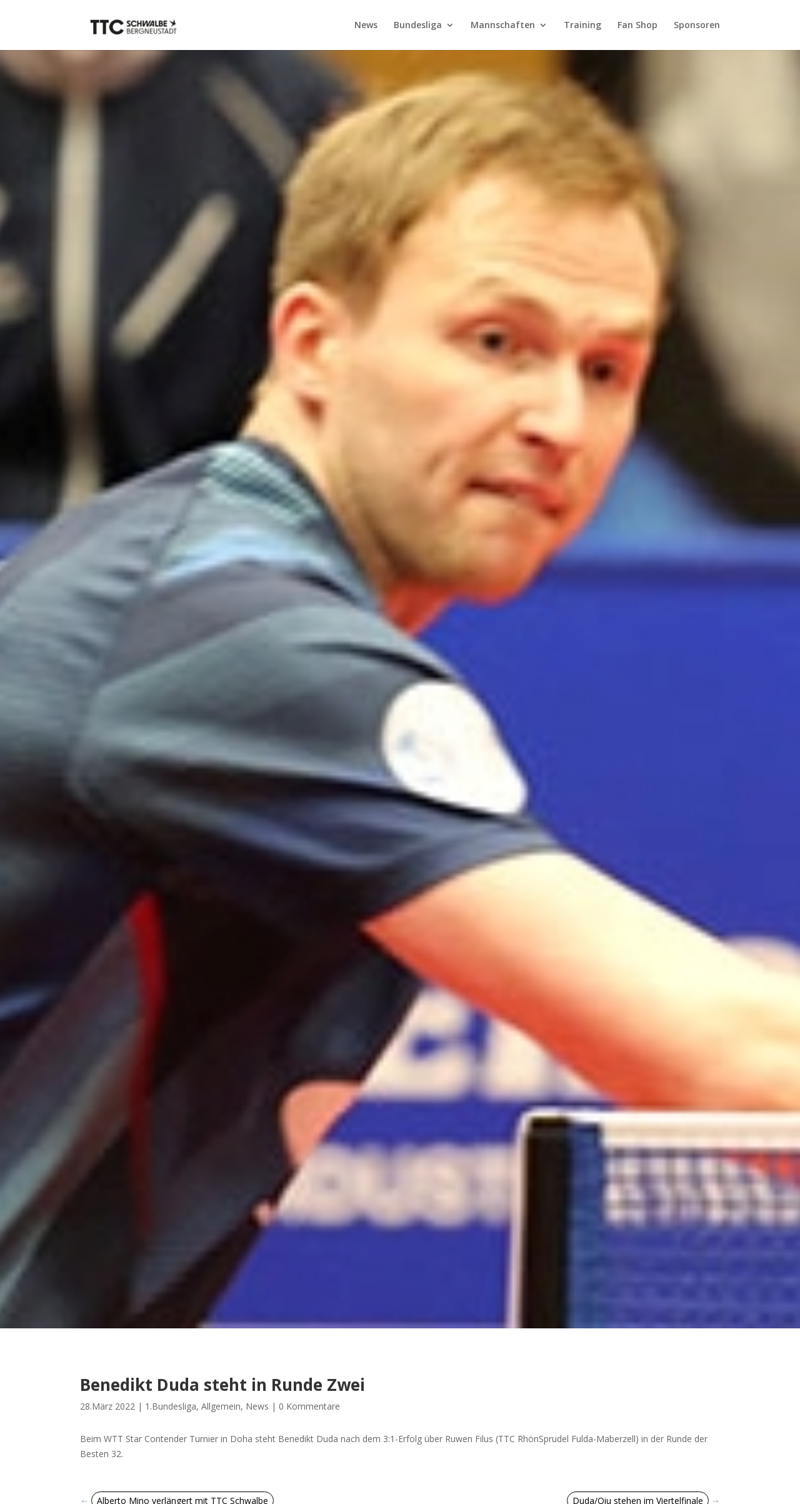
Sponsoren (697, 26)
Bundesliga (418, 26)
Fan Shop (638, 26)
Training (582, 26)
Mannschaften (503, 26)
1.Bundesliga (170, 1406)
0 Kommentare (309, 1406)
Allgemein (221, 1406)
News (366, 26)
